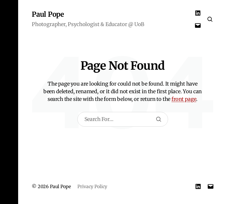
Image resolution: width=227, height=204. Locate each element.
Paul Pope (48, 14)
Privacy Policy (92, 186)
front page (183, 99)
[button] (9, 102)
